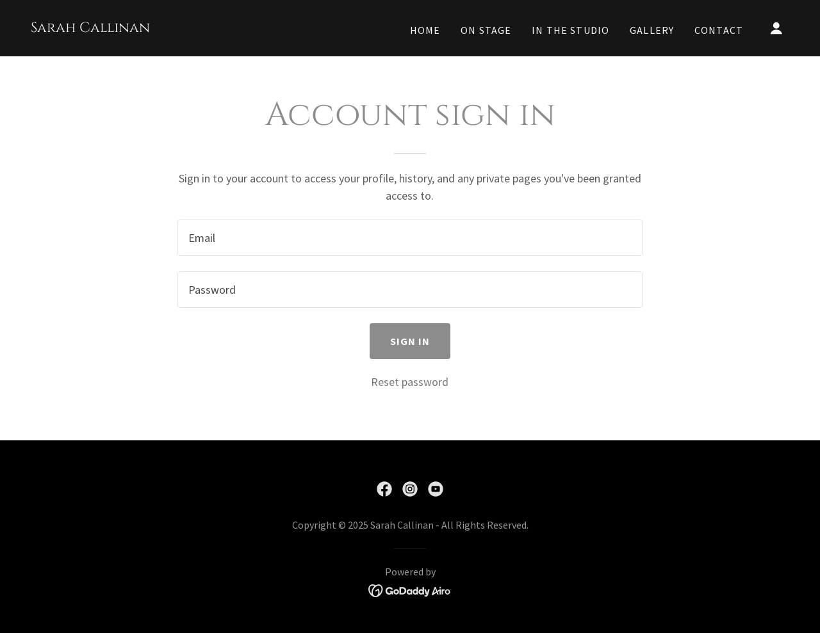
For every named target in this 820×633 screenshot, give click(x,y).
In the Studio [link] (570, 30)
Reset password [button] (409, 381)
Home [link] (425, 30)
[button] (776, 28)
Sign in (410, 341)
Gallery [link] (652, 30)
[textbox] (409, 238)
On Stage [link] (486, 30)
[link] (90, 27)
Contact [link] (718, 30)
